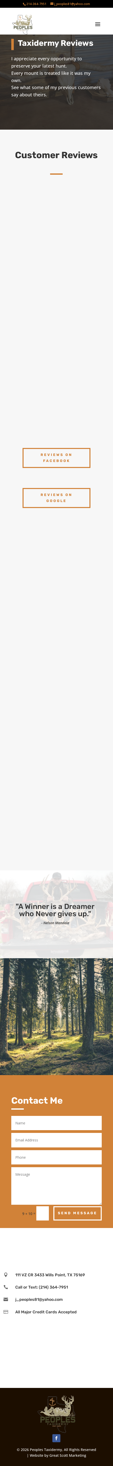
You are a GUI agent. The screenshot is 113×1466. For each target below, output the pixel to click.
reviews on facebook (56, 458)
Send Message (77, 1213)
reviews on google (56, 498)
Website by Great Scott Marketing (58, 1455)
